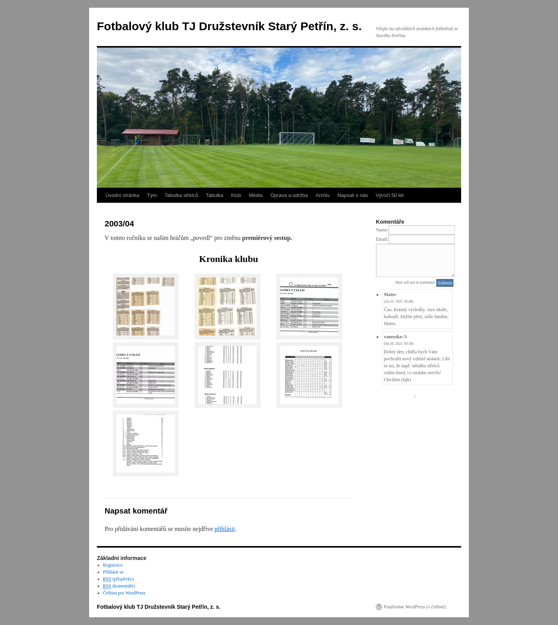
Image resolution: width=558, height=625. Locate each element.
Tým (152, 195)
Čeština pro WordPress (124, 593)
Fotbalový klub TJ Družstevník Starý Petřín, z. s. (229, 26)
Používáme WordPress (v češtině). (415, 607)
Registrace (113, 565)
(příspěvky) (118, 579)
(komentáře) (119, 586)
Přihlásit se (113, 572)
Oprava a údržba (289, 195)
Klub (236, 195)
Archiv (323, 195)
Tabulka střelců (181, 195)
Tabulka (214, 195)
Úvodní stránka (122, 195)
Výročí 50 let (389, 195)
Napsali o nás (353, 195)
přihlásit (224, 529)
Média (255, 195)
